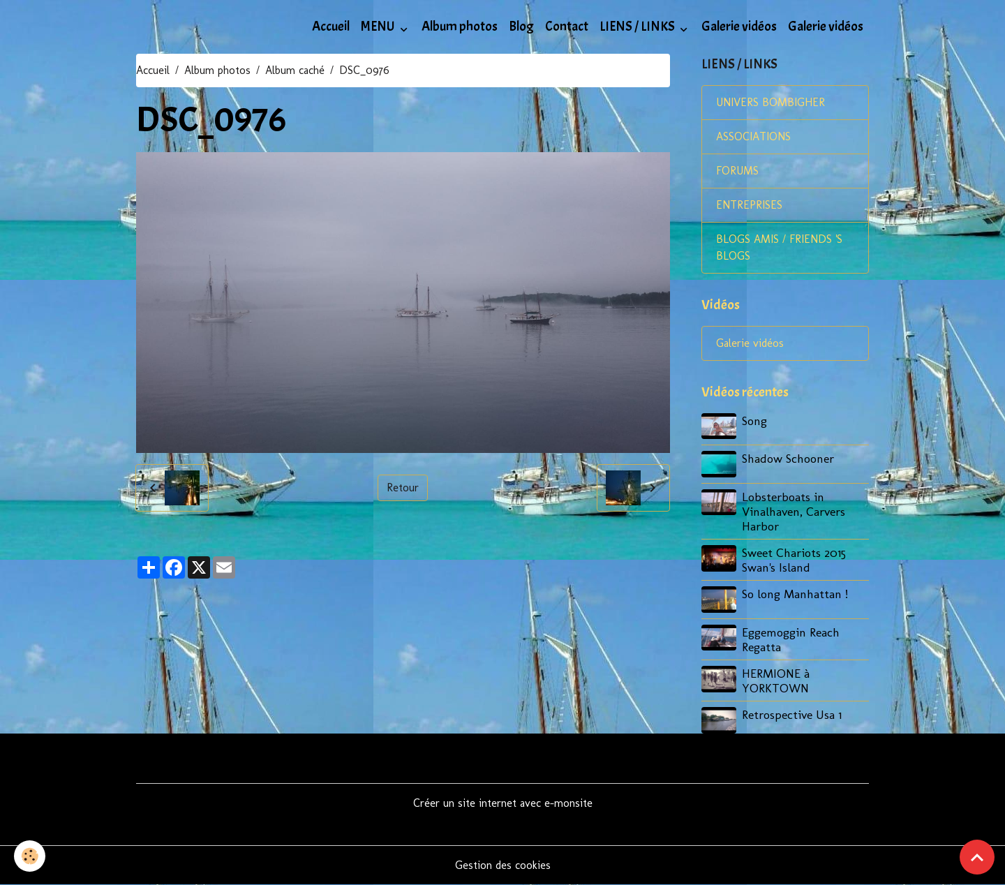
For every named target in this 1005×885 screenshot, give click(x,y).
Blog (521, 26)
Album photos (460, 26)
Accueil (331, 26)
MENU (379, 26)
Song (754, 420)
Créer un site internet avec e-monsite (503, 803)
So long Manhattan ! (795, 593)
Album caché (295, 70)
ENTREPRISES (749, 204)
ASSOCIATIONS (753, 136)
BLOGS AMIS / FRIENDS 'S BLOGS (779, 247)
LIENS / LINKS (638, 26)
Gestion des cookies (503, 865)
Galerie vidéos (739, 26)
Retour (403, 487)
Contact (566, 26)
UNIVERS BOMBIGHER (770, 102)
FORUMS (737, 170)
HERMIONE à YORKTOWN (776, 680)
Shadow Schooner (788, 458)
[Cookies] (29, 856)
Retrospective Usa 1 (792, 714)
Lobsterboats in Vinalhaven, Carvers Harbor (793, 511)
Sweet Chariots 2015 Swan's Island (794, 559)
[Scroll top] (977, 857)
